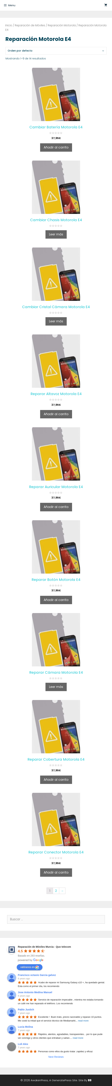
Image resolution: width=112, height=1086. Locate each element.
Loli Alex (23, 1044)
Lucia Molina (25, 1026)
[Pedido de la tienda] (56, 51)
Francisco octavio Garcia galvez (37, 975)
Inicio (8, 25)
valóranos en (29, 967)
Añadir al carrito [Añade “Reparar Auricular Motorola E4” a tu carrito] (56, 507)
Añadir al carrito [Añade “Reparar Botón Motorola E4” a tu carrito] (56, 600)
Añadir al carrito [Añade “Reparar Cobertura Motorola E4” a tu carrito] (56, 780)
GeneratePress (62, 1080)
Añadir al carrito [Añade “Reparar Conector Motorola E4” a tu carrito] (56, 872)
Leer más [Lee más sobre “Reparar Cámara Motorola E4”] (56, 687)
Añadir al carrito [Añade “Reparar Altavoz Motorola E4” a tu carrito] (56, 414)
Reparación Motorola (62, 25)
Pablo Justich (26, 1009)
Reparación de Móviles (30, 25)
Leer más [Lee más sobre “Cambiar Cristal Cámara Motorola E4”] (56, 321)
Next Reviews (56, 1056)
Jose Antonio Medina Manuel (35, 992)
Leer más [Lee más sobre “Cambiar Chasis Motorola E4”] (56, 234)
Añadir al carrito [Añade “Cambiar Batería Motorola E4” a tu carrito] (56, 147)
